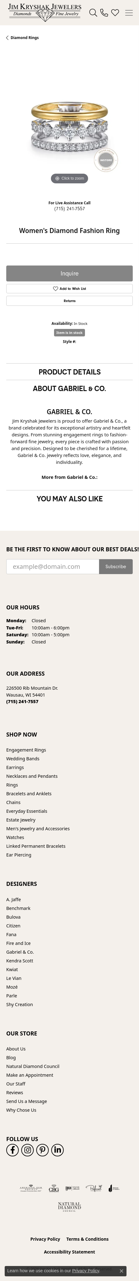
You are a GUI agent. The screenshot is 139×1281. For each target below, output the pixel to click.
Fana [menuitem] (11, 934)
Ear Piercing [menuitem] (18, 855)
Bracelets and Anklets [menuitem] (29, 794)
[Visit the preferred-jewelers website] (94, 1188)
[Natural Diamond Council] (69, 1207)
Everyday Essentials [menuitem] (26, 811)
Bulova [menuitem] (13, 917)
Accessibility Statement (69, 1252)
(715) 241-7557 (69, 208)
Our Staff (15, 1084)
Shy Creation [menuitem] (19, 1004)
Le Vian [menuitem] (14, 978)
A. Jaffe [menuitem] (13, 899)
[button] (93, 13)
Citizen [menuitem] (13, 926)
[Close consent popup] (121, 1271)
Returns (70, 301)
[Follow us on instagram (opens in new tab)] (27, 1150)
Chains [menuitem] (13, 802)
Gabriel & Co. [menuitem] (20, 952)
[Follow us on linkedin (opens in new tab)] (57, 1150)
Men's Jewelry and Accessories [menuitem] (38, 829)
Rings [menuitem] (12, 785)
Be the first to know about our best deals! (69, 549)
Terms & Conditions (88, 1239)
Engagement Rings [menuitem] (26, 750)
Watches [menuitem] (15, 837)
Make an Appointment (29, 1075)
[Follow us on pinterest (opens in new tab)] (42, 1150)
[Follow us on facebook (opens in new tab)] (12, 1150)
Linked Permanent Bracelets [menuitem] (36, 846)
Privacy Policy (45, 1239)
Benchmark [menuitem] (18, 908)
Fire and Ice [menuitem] (18, 943)
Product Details (70, 371)
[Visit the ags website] (30, 1188)
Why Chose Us (21, 1110)
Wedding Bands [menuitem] (22, 759)
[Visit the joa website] (114, 1188)
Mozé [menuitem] (12, 987)
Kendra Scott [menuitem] (19, 961)
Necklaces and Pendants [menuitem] (31, 776)
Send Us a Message (26, 1101)
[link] (104, 13)
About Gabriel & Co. (69, 388)
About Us (16, 1049)
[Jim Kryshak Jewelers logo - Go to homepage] (44, 12)
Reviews (14, 1092)
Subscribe (116, 566)
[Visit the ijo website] (72, 1188)
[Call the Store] (22, 701)
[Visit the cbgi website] (54, 1188)
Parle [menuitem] (11, 996)
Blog (11, 1057)
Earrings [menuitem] (15, 767)
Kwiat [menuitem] (12, 969)
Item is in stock (70, 332)
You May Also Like (70, 498)
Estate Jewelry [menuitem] (20, 820)
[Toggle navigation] (129, 13)
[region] (69, 122)
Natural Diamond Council (32, 1066)
